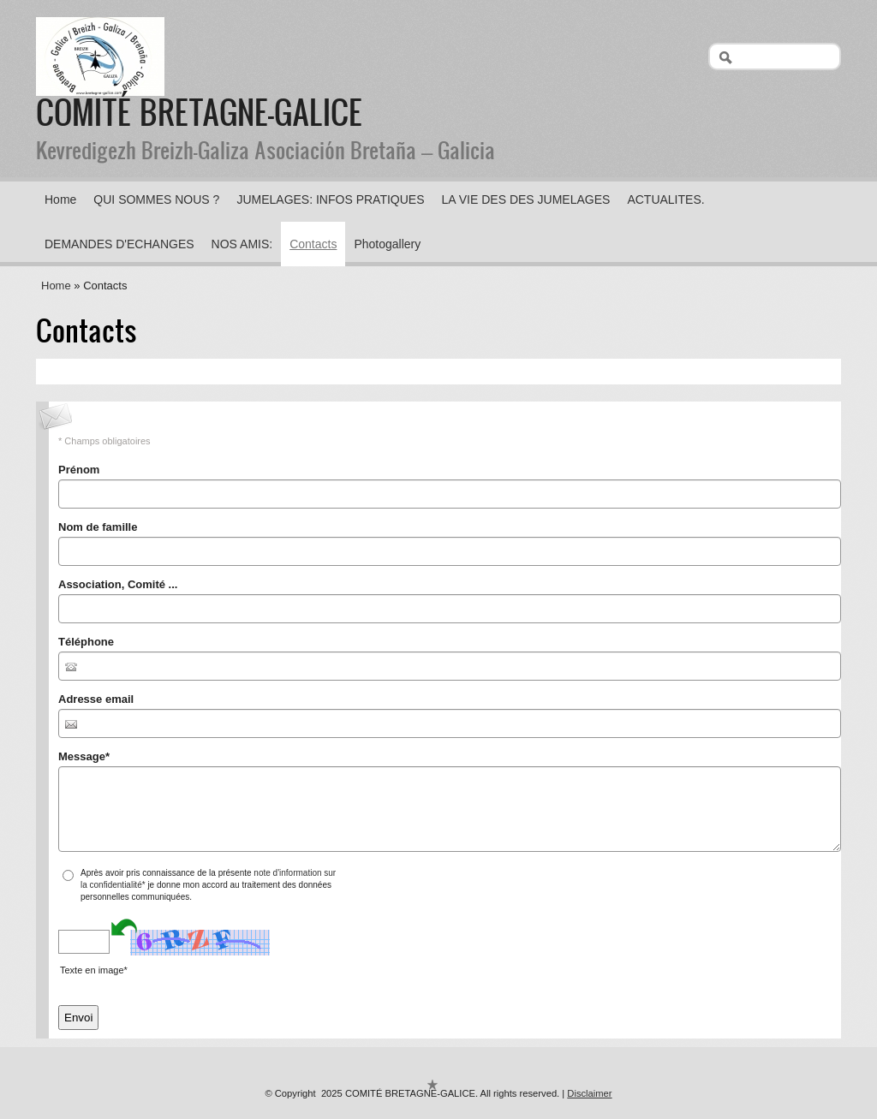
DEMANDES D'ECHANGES (119, 244)
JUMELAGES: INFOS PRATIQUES (330, 199)
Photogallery (387, 244)
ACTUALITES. (665, 199)
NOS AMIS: (242, 244)
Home (60, 199)
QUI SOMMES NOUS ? (156, 199)
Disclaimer (589, 1093)
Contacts (313, 244)
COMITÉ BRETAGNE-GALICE (199, 111)
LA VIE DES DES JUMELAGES (526, 199)
